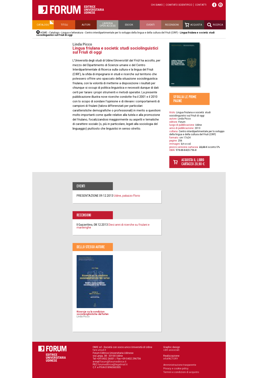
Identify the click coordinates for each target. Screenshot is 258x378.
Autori (86, 24)
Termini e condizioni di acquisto (181, 372)
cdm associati (171, 350)
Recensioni (172, 24)
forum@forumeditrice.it (113, 361)
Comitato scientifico (179, 4)
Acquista (193, 25)
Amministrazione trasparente (179, 364)
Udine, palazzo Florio (127, 195)
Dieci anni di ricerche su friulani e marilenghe (113, 226)
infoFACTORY (170, 358)
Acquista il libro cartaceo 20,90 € (193, 162)
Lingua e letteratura (72, 32)
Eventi (151, 24)
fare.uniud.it (99, 350)
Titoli (64, 24)
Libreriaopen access (107, 24)
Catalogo (43, 24)
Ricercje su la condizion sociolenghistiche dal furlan (92, 313)
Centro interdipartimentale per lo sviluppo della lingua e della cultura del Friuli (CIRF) (131, 32)
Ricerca (215, 25)
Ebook (129, 24)
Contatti (200, 4)
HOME (43, 32)
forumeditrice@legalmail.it (113, 364)
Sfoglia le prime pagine (185, 99)
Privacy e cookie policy (175, 368)
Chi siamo (157, 4)
